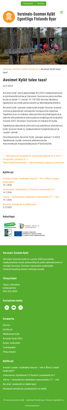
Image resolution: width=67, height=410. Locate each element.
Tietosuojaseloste (32, 406)
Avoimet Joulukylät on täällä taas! (19, 204)
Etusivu (6, 325)
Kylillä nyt (34, 69)
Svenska (40, 4)
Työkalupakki (9, 347)
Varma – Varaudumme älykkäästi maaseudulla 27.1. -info (31, 197)
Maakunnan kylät (11, 334)
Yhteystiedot (28, 4)
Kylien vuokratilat (11, 343)
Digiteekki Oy (58, 400)
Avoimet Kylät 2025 (13, 338)
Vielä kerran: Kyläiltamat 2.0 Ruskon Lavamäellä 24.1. (29, 189)
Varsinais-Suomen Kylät (15, 69)
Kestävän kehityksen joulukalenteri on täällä (24, 388)
